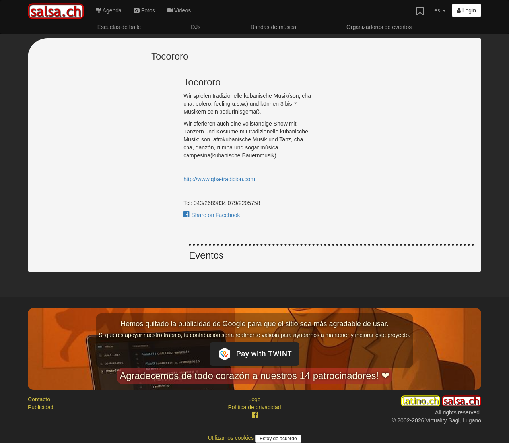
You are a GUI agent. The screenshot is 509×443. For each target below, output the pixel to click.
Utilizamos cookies (231, 438)
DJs (195, 27)
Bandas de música (273, 27)
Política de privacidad (254, 407)
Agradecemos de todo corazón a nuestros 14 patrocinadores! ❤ (254, 375)
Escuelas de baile (119, 27)
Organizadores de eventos (379, 27)
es (440, 10)
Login (466, 10)
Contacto (39, 399)
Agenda (108, 10)
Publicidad (41, 407)
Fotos (144, 10)
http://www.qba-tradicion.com (219, 179)
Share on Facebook (211, 215)
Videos (179, 10)
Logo (254, 399)
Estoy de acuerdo (278, 438)
